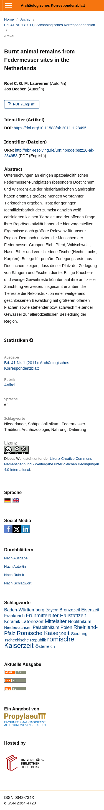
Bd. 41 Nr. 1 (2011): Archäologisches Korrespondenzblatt (49, 25)
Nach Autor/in (15, 566)
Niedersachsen (18, 627)
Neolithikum (79, 621)
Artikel (9, 385)
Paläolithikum (46, 627)
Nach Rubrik (14, 575)
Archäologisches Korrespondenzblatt (53, 5)
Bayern (51, 610)
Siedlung (79, 633)
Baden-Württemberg (24, 609)
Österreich (45, 646)
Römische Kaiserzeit (43, 633)
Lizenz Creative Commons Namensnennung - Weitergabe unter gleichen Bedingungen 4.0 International (51, 464)
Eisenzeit (90, 609)
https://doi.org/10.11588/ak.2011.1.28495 (50, 128)
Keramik (12, 621)
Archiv (26, 19)
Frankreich (14, 615)
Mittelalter (56, 621)
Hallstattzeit (73, 615)
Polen (66, 627)
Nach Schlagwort (17, 583)
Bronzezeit (70, 610)
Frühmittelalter (42, 615)
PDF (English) (23, 104)
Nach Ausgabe (16, 558)
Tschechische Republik (25, 640)
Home (9, 19)
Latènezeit (32, 621)
